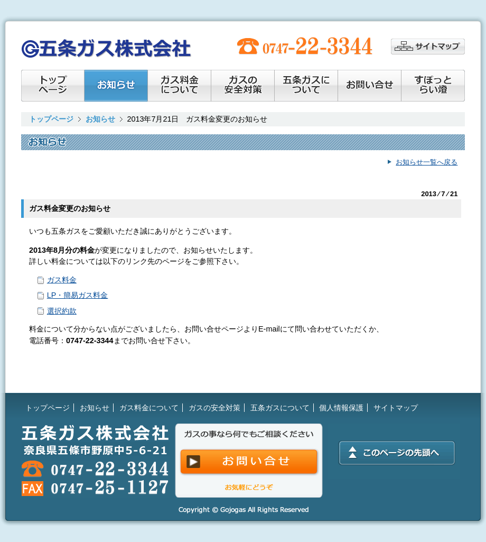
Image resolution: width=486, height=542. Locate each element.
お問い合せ (369, 86)
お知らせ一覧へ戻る (426, 162)
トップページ (53, 86)
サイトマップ (428, 46)
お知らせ (116, 86)
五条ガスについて (280, 407)
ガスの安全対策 (243, 86)
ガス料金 (62, 279)
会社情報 (306, 86)
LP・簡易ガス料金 (77, 295)
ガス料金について (179, 86)
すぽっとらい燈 (433, 86)
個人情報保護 (341, 407)
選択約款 (62, 311)
